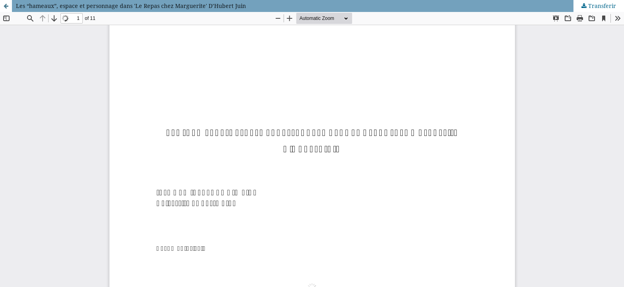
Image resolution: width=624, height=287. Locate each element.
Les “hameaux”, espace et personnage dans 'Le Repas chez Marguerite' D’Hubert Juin (131, 6)
